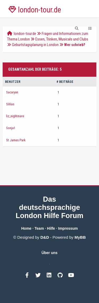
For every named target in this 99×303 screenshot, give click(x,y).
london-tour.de (25, 33)
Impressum (68, 228)
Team (39, 228)
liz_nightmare (15, 116)
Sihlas (10, 104)
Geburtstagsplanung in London (35, 44)
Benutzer (12, 82)
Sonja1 (10, 128)
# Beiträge (64, 82)
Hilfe (51, 228)
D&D (44, 237)
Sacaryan (12, 92)
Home (26, 228)
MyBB (80, 237)
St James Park (16, 140)
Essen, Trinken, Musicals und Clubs (61, 39)
